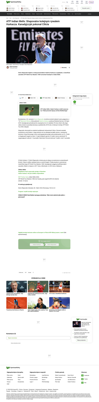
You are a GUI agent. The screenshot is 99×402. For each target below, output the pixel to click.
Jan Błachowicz (71, 379)
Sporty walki (39, 14)
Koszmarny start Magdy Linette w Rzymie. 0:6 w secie (57, 310)
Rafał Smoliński (13, 66)
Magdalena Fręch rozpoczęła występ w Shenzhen (32, 171)
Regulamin (55, 389)
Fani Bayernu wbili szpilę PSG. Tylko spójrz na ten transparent (81, 333)
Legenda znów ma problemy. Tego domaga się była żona (14, 294)
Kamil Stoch (71, 375)
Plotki (32, 391)
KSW (8, 384)
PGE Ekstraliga (45, 381)
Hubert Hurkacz (71, 381)
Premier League (33, 377)
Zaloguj (91, 2)
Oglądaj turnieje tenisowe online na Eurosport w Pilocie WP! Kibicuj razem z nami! (41, 232)
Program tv (20, 391)
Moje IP (36, 391)
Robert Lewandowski (60, 375)
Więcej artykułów (81, 340)
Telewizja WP (27, 391)
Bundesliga (44, 377)
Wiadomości (42, 391)
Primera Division (34, 379)
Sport (47, 391)
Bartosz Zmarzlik (72, 377)
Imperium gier (53, 391)
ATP (25, 272)
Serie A (43, 379)
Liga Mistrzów (45, 375)
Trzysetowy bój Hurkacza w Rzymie (15, 310)
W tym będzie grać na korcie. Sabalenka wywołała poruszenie (81, 330)
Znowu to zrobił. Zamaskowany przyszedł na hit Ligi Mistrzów (81, 337)
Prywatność (32, 389)
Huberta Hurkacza (44, 121)
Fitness (8, 381)
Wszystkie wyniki (85, 8)
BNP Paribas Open (23, 177)
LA (72, 14)
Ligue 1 (31, 381)
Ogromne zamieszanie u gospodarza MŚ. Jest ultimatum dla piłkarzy (86, 324)
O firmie (21, 389)
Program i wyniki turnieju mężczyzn (28, 191)
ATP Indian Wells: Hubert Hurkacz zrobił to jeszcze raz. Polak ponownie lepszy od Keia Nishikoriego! (54, 109)
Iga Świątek (58, 379)
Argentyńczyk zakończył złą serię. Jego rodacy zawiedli (37, 294)
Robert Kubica (58, 377)
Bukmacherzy (47, 14)
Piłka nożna (16, 14)
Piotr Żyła (57, 381)
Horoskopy (13, 391)
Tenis (22, 14)
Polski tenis (21, 272)
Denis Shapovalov (16, 18)
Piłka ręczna (55, 14)
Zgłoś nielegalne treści (15, 343)
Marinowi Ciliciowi (26, 121)
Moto (69, 14)
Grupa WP (15, 389)
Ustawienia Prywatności (41, 389)
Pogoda (8, 391)
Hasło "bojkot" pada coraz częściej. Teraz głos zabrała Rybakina (38, 310)
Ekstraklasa (32, 375)
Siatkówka (27, 14)
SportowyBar (78, 14)
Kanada (29, 272)
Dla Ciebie (9, 14)
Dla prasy (25, 389)
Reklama (50, 389)
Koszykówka (63, 14)
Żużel (33, 14)
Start (7, 18)
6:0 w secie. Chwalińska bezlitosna (57, 293)
